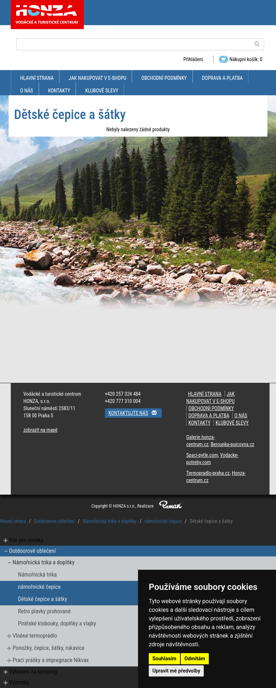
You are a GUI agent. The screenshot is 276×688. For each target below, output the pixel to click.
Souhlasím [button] (164, 658)
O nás (26, 90)
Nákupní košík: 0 (240, 59)
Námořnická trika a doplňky (110, 521)
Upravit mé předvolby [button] (176, 671)
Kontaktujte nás (135, 413)
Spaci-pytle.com (202, 455)
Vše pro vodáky (26, 540)
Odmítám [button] (194, 658)
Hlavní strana (37, 78)
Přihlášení (193, 59)
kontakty (59, 90)
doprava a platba (222, 78)
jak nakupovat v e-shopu (97, 78)
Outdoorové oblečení (54, 521)
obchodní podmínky (164, 78)
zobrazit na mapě (40, 430)
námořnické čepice (163, 521)
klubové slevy (101, 90)
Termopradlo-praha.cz (208, 473)
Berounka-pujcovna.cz (232, 444)
